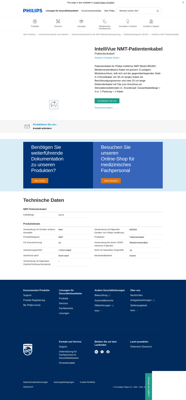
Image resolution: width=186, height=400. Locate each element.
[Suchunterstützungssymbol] (157, 11)
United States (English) (104, 2)
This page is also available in (80, 2)
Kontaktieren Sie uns (107, 101)
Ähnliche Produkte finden (107, 57)
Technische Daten (103, 107)
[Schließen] (183, 2)
